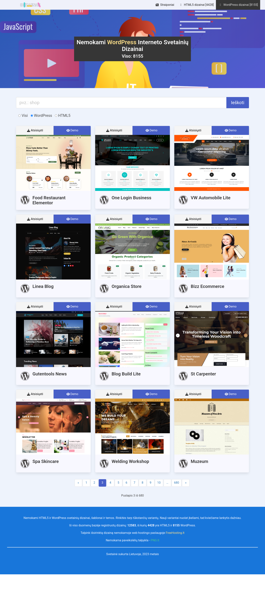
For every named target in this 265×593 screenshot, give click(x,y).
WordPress (41, 115)
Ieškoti (237, 102)
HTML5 (62, 115)
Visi (23, 115)
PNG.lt (155, 540)
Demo (72, 130)
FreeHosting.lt (175, 533)
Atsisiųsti (34, 130)
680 (176, 482)
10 (159, 482)
